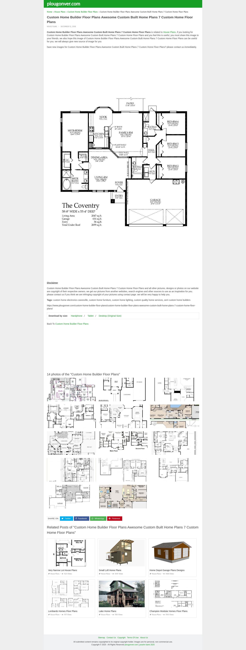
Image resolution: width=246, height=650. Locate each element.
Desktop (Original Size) (110, 316)
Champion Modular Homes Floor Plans (168, 611)
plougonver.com (63, 3)
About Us (144, 638)
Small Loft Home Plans (110, 570)
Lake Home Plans (107, 611)
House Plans (52, 27)
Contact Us (111, 638)
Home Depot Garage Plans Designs (167, 570)
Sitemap (101, 638)
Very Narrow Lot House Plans (62, 570)
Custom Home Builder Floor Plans (71, 324)
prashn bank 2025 (147, 645)
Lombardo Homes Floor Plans (62, 611)
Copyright (122, 638)
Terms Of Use (133, 638)
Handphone (76, 316)
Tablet (90, 316)
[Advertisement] (123, 73)
